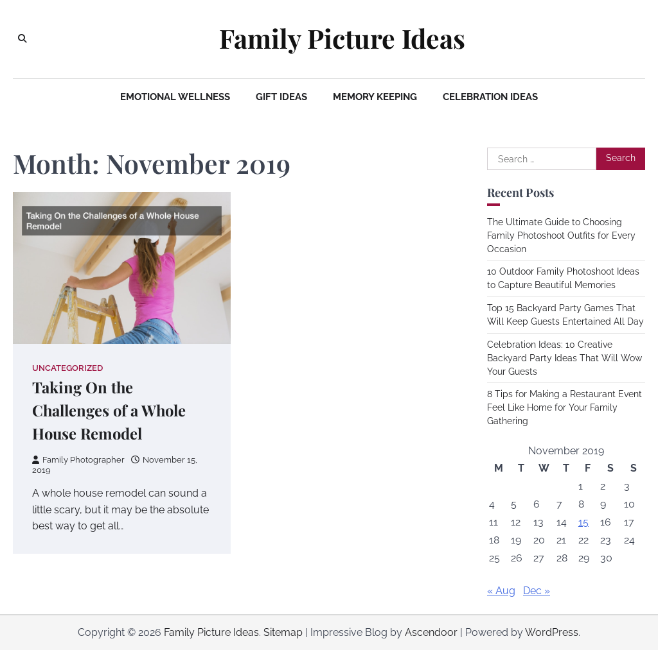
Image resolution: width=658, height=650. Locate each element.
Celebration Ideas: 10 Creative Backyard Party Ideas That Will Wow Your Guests (564, 358)
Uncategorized (67, 368)
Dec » (536, 591)
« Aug (501, 591)
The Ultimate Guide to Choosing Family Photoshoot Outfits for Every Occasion (561, 235)
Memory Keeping (375, 97)
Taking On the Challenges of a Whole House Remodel (109, 410)
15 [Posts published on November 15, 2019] (583, 522)
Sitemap (283, 632)
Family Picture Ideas (342, 38)
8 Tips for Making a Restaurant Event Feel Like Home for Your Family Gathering (564, 407)
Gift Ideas (281, 97)
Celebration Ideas (490, 97)
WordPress (551, 632)
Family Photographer (78, 460)
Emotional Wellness (175, 97)
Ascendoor (431, 632)
